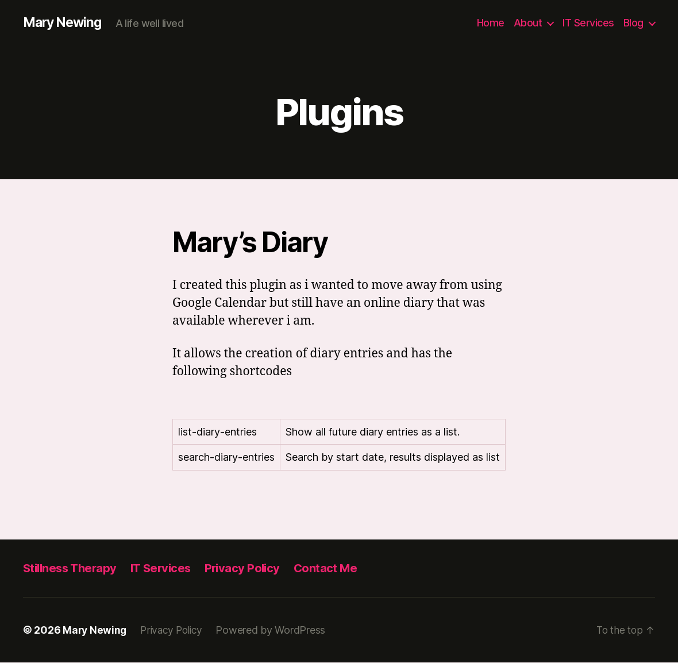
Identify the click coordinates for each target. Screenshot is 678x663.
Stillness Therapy (72, 568)
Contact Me (336, 568)
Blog (633, 23)
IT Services (588, 23)
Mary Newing (64, 23)
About (528, 23)
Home (490, 23)
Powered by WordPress (276, 631)
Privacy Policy (251, 568)
